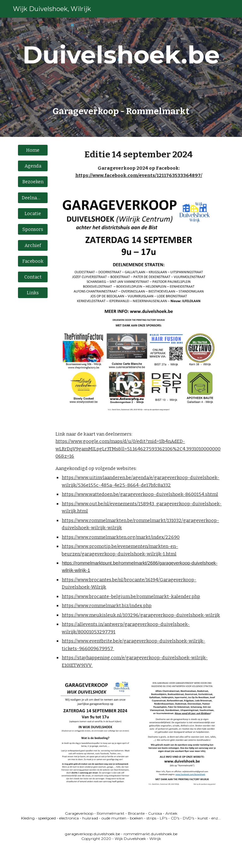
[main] (121, 77)
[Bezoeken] (32, 181)
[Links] (32, 292)
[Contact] (32, 277)
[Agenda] (32, 166)
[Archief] (32, 245)
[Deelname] (32, 197)
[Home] (32, 150)
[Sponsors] (32, 229)
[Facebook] (32, 261)
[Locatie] (32, 213)
